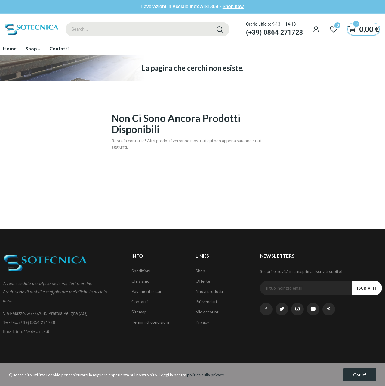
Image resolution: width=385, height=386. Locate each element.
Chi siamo (140, 281)
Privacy (202, 322)
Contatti (139, 301)
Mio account (207, 311)
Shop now (233, 6)
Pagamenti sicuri (146, 291)
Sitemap (139, 311)
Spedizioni (140, 270)
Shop (200, 270)
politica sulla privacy (205, 374)
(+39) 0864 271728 (274, 32)
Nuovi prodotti (209, 291)
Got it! (359, 374)
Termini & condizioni (150, 322)
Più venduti (206, 301)
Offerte (203, 281)
